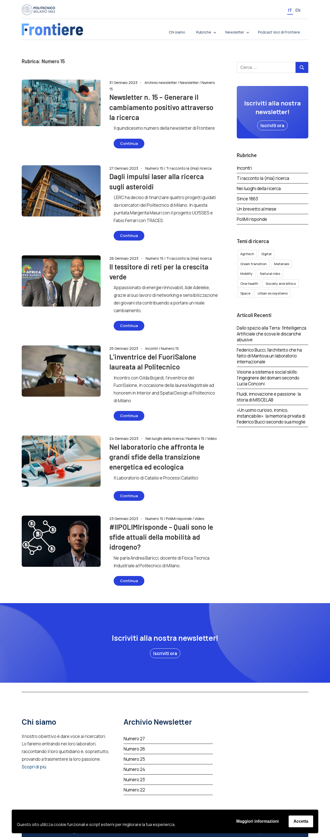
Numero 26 (134, 749)
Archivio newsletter (161, 82)
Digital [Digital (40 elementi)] (267, 254)
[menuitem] (290, 10)
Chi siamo (177, 32)
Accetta (300, 821)
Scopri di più (34, 767)
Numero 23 (134, 779)
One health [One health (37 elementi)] (249, 283)
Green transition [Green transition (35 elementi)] (253, 264)
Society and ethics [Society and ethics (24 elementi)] (281, 283)
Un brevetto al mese (256, 209)
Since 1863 (247, 199)
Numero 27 (134, 739)
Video (212, 438)
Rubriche (206, 32)
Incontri (151, 348)
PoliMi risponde (179, 518)
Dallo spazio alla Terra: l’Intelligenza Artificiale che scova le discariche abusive (271, 334)
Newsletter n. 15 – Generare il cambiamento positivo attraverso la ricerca (161, 107)
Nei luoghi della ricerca (165, 438)
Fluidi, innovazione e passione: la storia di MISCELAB (269, 397)
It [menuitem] (290, 10)
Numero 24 (134, 769)
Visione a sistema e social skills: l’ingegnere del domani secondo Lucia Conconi (268, 378)
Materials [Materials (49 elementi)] (281, 264)
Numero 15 (154, 168)
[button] (272, 125)
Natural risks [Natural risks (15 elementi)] (270, 273)
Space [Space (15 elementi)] (245, 293)
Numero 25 (134, 759)
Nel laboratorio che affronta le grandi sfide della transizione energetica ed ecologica (156, 456)
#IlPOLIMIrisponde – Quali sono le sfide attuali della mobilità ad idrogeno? (161, 537)
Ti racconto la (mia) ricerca (188, 168)
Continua (129, 143)
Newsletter (237, 32)
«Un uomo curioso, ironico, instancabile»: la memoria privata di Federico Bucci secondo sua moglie (271, 416)
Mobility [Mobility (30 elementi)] (246, 273)
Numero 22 (134, 790)
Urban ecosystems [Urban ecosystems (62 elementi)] (273, 293)
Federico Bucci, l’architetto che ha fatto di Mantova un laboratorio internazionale (269, 356)
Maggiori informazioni (257, 821)
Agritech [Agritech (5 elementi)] (247, 254)
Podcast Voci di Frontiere (279, 32)
